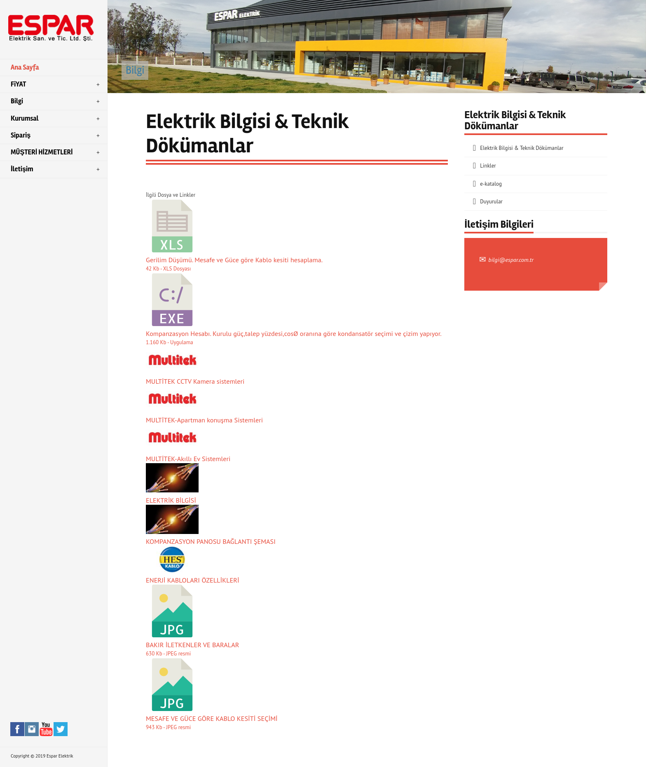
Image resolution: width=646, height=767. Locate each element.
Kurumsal (56, 118)
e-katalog (491, 183)
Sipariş (56, 135)
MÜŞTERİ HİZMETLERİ (56, 152)
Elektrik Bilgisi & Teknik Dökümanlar (521, 148)
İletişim (56, 169)
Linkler (488, 165)
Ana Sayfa (25, 67)
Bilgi (56, 101)
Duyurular (491, 201)
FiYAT (56, 84)
